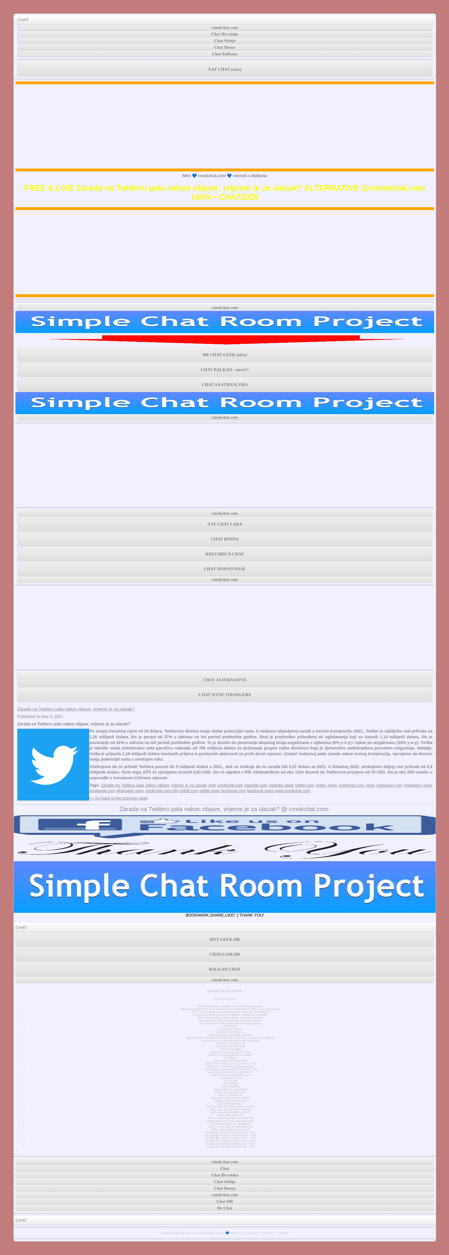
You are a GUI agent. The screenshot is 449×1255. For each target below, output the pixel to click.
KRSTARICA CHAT (225, 554)
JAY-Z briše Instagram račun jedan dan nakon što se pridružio (230, 1012)
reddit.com (189, 790)
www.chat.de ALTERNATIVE (230, 1060)
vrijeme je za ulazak (189, 785)
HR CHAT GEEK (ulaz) (224, 355)
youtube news (281, 785)
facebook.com (233, 790)
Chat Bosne (224, 47)
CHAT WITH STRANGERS (224, 694)
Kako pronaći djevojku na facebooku (230, 1118)
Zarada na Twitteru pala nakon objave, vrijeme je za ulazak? (76, 708)
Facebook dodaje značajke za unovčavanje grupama (230, 1006)
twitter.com (304, 785)
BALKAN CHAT (225, 969)
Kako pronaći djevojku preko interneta (230, 1106)
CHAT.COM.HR (224, 954)
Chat (224, 1168)
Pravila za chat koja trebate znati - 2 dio (230, 1143)
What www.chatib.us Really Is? (230, 1129)
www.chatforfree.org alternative (230, 1075)
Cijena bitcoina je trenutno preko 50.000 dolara (230, 1040)
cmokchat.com (225, 27)
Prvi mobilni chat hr (230, 1029)
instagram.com (389, 785)
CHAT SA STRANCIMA (225, 384)
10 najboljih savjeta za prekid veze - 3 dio (230, 1135)
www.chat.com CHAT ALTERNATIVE (230, 1072)
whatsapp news (130, 790)
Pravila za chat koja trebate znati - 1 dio (230, 1146)
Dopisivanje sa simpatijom (230, 1089)
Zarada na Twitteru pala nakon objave (135, 785)
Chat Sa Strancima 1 (230, 1103)
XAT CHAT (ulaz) (224, 69)
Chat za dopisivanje (230, 1095)
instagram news (418, 785)
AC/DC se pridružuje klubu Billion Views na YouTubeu (230, 1017)
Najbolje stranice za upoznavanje (230, 1052)
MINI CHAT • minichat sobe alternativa (230, 1066)
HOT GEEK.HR (225, 939)
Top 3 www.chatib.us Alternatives (230, 1123)
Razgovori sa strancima (230, 1046)
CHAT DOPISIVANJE (224, 569)
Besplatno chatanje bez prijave (230, 1098)
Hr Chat (224, 1208)
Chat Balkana (225, 54)
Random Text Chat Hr (230, 1032)
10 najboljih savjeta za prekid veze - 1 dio (230, 1141)
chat (212, 785)
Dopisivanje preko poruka (230, 1092)
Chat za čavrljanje (230, 1049)
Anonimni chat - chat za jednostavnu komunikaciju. (230, 1023)
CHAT (23, 19)
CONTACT (251, 1233)
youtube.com (255, 785)
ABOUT (235, 1233)
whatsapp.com (102, 790)
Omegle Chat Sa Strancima (230, 1100)
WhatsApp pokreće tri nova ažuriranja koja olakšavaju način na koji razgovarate (230, 1009)
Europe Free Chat (230, 1077)
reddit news (209, 790)
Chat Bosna (230, 1080)
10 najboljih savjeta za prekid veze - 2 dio (230, 1138)
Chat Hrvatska (230, 1086)
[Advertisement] (225, 126)
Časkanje (230, 1057)
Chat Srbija (230, 1083)
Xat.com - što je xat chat (230, 1043)
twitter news (326, 785)
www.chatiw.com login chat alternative (231, 1120)
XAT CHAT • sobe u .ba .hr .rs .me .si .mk (230, 1063)
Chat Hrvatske (225, 34)
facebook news (260, 790)
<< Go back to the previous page (118, 798)
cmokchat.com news (356, 785)
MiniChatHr (231, 1026)
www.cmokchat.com (292, 790)
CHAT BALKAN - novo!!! (225, 369)
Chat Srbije (225, 40)
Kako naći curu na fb (230, 1115)
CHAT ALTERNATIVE (225, 680)
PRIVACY (268, 1233)
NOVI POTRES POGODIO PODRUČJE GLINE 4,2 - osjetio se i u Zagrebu (230, 1037)
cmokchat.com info (162, 790)
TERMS (282, 1233)
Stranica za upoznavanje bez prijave (230, 1055)
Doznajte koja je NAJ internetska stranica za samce (230, 1020)
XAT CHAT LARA (224, 524)
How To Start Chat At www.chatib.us (230, 1126)
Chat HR (224, 1201)
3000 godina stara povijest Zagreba (230, 1034)
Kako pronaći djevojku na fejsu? (230, 1112)
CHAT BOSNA (225, 539)
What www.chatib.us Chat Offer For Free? (230, 1132)
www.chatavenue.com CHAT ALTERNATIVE (230, 1069)
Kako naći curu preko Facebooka (230, 1109)
